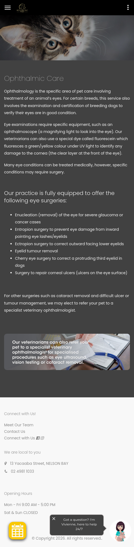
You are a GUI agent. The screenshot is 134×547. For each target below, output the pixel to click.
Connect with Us (19, 438)
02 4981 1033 (22, 471)
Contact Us (14, 431)
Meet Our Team (18, 425)
